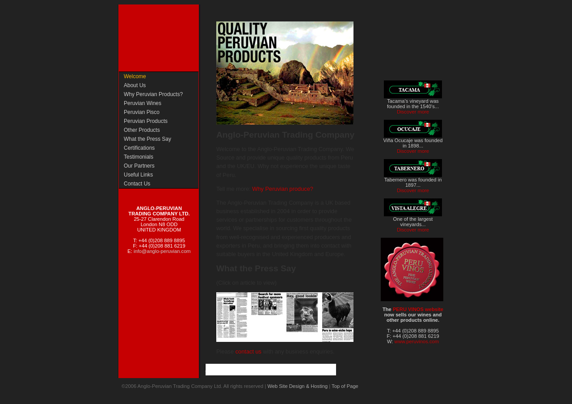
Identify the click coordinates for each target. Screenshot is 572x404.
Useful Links (138, 175)
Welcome (135, 76)
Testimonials (138, 157)
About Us (135, 85)
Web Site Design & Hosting (297, 386)
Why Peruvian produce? (282, 188)
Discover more (413, 111)
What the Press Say (147, 139)
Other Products (142, 130)
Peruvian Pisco (142, 112)
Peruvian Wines (142, 103)
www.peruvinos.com (417, 341)
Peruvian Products (146, 121)
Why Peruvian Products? (153, 94)
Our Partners (139, 166)
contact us (248, 351)
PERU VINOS (409, 309)
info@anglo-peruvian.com (162, 251)
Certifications (139, 148)
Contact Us (137, 184)
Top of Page (345, 386)
